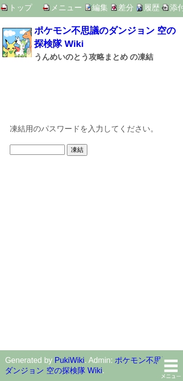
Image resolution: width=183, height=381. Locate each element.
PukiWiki (69, 360)
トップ (20, 7)
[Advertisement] (91, 91)
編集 (100, 7)
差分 (126, 7)
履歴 (152, 7)
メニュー (66, 7)
